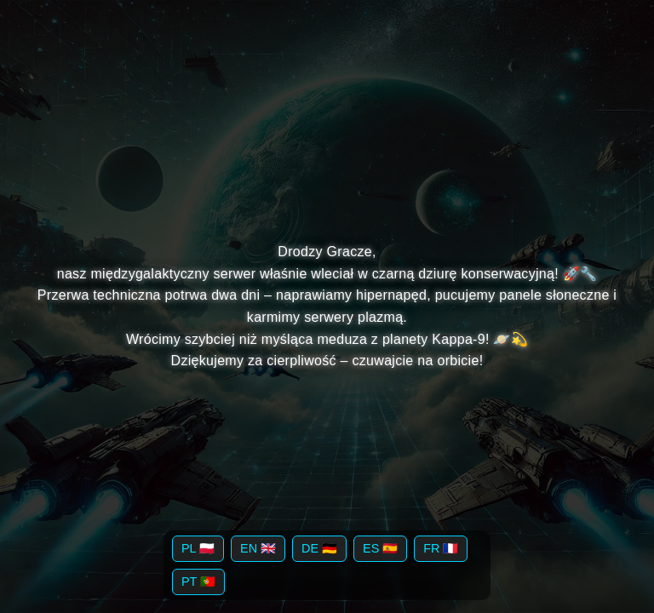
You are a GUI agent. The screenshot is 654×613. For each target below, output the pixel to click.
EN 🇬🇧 (258, 548)
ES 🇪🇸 (380, 548)
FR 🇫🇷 (440, 548)
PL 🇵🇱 (198, 548)
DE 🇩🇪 (319, 548)
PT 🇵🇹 (198, 581)
